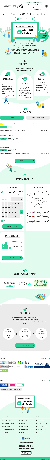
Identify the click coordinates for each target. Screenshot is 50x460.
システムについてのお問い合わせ (33, 2)
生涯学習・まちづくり (16, 242)
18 (21, 208)
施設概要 (6, 432)
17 (18, 208)
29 (6, 199)
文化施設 (14, 249)
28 (3, 199)
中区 (30, 212)
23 (15, 212)
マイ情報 (40, 4)
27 (6, 216)
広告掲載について (38, 9)
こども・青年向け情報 (9, 423)
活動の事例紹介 (7, 426)
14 (9, 208)
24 (18, 212)
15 (12, 208)
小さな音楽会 (4, 147)
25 (21, 212)
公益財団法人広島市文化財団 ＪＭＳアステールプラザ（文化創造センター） (15, 130)
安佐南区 (38, 216)
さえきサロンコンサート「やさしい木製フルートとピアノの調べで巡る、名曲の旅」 (20, 124)
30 (9, 199)
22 (12, 212)
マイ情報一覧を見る (25, 345)
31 (18, 216)
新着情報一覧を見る (25, 18)
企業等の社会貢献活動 (9, 429)
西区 (30, 216)
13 (6, 208)
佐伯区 (37, 221)
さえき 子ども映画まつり (7, 135)
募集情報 (23, 423)
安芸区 (30, 221)
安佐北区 (45, 216)
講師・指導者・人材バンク (26, 426)
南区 (45, 212)
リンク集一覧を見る (44, 358)
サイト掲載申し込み (38, 7)
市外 (45, 221)
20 (6, 212)
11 (21, 203)
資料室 (22, 432)
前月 (4, 191)
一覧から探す (12, 257)
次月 (20, 191)
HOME (6, 14)
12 (3, 208)
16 (15, 208)
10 (18, 203)
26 (3, 216)
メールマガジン (33, 4)
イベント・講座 (7, 420)
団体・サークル (24, 420)
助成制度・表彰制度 (25, 429)
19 (3, 212)
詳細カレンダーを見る (12, 226)
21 (9, 212)
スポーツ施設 (15, 246)
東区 (38, 212)
